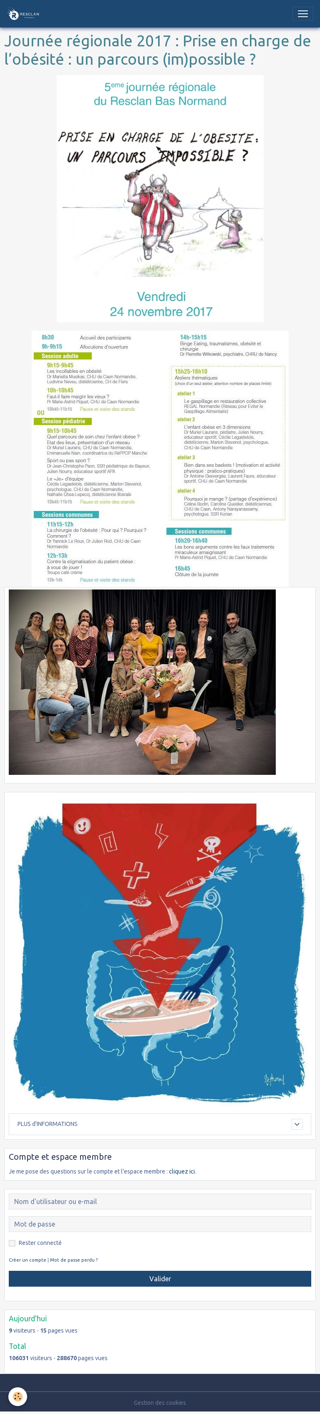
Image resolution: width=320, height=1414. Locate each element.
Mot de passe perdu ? (74, 1259)
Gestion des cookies (160, 1402)
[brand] (25, 14)
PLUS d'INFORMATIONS (48, 1124)
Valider (160, 1278)
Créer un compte (27, 1259)
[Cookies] (17, 1396)
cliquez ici (182, 1171)
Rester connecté (40, 1242)
